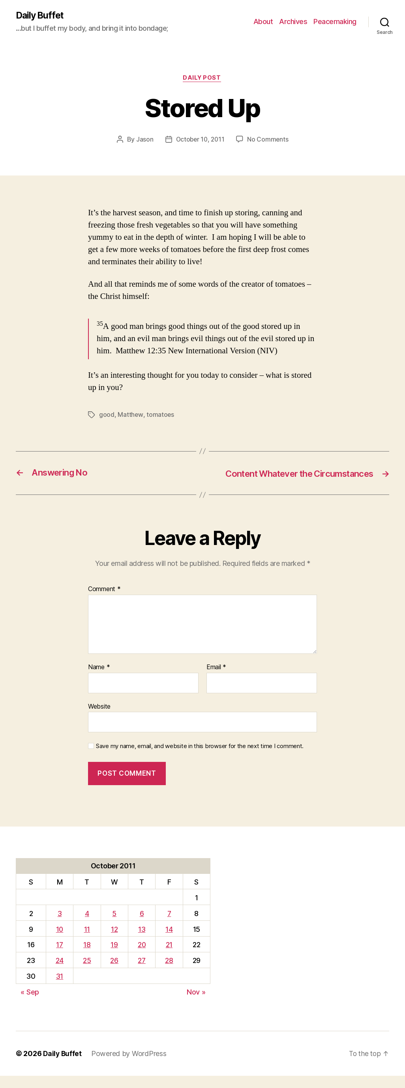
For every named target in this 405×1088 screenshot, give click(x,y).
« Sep (30, 1004)
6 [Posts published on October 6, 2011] (141, 925)
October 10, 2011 (199, 140)
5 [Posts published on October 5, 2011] (114, 925)
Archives (293, 22)
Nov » (196, 1004)
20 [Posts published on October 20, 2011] (141, 957)
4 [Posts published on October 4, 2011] (86, 925)
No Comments (269, 140)
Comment (104, 601)
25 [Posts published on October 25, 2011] (86, 973)
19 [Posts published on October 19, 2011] (113, 957)
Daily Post (203, 78)
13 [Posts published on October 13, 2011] (141, 941)
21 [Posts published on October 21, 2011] (169, 957)
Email (216, 679)
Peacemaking (334, 22)
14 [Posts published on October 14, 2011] (169, 941)
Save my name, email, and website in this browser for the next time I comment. (200, 758)
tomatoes (160, 416)
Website (99, 718)
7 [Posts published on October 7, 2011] (169, 925)
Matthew (130, 416)
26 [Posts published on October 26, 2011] (114, 973)
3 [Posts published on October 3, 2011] (59, 925)
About (263, 22)
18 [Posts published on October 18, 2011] (86, 957)
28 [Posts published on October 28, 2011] (169, 973)
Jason (143, 140)
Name (99, 679)
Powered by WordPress (130, 1066)
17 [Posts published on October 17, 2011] (59, 957)
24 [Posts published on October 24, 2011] (59, 973)
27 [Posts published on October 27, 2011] (141, 973)
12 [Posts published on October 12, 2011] (113, 941)
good (106, 416)
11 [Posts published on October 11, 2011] (86, 941)
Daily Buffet (41, 16)
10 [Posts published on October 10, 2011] (59, 941)
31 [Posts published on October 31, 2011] (59, 988)
